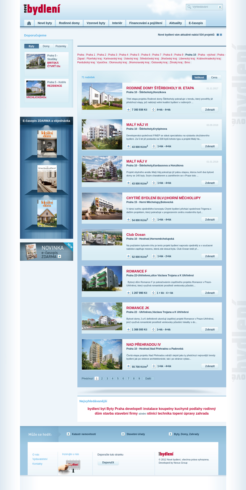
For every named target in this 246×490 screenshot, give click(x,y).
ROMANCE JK (138, 308)
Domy (46, 46)
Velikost (199, 77)
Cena (214, 77)
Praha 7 (156, 54)
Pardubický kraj (86, 62)
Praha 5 (134, 54)
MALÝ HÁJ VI (137, 125)
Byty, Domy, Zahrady (186, 434)
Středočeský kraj (149, 58)
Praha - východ (206, 54)
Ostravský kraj (159, 62)
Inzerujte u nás (70, 454)
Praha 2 (101, 54)
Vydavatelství (40, 459)
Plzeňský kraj (94, 58)
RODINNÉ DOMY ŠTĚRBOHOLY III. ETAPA (160, 88)
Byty (31, 46)
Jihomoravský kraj (139, 62)
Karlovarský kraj (113, 58)
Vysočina (102, 62)
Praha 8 (167, 54)
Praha (80, 54)
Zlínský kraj (176, 62)
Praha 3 (112, 54)
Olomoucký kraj (118, 62)
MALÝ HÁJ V (137, 161)
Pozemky (60, 46)
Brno (187, 62)
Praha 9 (178, 54)
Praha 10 (190, 54)
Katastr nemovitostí (84, 434)
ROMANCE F (137, 271)
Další (148, 378)
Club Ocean (136, 234)
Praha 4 (123, 54)
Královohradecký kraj (209, 58)
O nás (36, 454)
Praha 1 (90, 54)
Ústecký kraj (131, 58)
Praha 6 (145, 54)
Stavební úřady (136, 434)
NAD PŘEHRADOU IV (144, 344)
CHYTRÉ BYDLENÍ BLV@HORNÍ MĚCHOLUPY (164, 198)
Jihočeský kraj (169, 58)
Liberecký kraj (187, 58)
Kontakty (38, 463)
